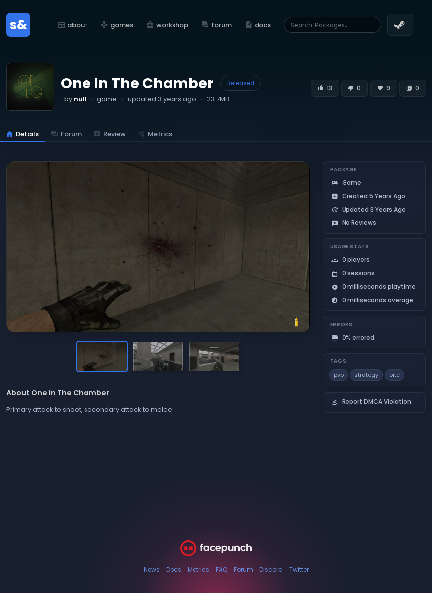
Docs (173, 569)
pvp (339, 375)
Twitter (299, 569)
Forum (243, 569)
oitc (394, 375)
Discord (271, 569)
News (152, 569)
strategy (366, 375)
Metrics (198, 569)
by (75, 99)
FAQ (221, 569)
